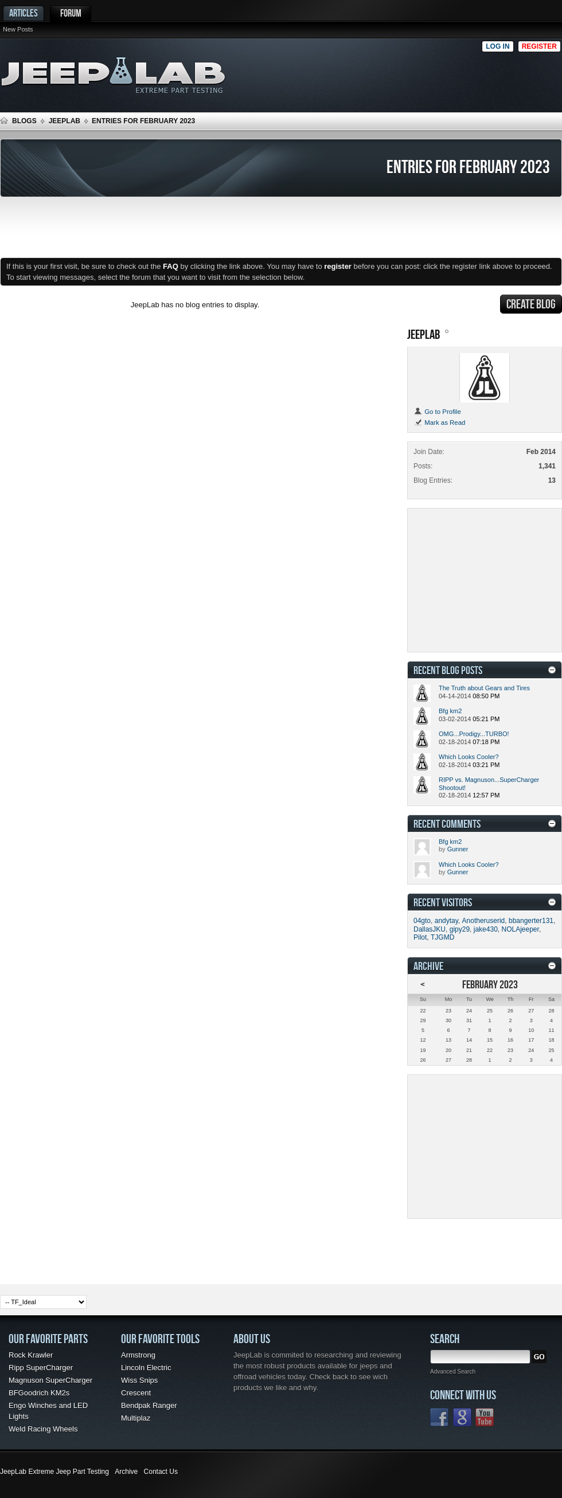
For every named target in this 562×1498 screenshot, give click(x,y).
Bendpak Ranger (149, 1405)
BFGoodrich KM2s (39, 1393)
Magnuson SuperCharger (50, 1380)
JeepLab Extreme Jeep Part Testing (54, 1472)
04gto (422, 921)
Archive (126, 1472)
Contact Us (161, 1472)
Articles (23, 12)
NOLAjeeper (520, 929)
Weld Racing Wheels (43, 1429)
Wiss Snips (139, 1380)
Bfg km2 (450, 710)
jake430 (486, 929)
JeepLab (64, 121)
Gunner (458, 849)
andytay (446, 921)
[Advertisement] (492, 72)
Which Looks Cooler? (469, 756)
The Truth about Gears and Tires (484, 688)
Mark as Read (439, 422)
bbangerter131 (531, 921)
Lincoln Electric (146, 1367)
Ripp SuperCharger (41, 1367)
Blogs (24, 121)
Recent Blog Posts (447, 670)
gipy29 (460, 929)
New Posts (18, 29)
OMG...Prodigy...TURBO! (474, 733)
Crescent (136, 1393)
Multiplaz (135, 1418)
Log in (497, 46)
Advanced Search (452, 1371)
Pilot (420, 937)
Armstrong (138, 1355)
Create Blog (531, 304)
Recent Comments (447, 824)
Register (539, 46)
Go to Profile (437, 411)
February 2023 (490, 984)
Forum (70, 12)
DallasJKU (429, 929)
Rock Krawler (31, 1355)
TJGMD (442, 937)
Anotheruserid (483, 921)
